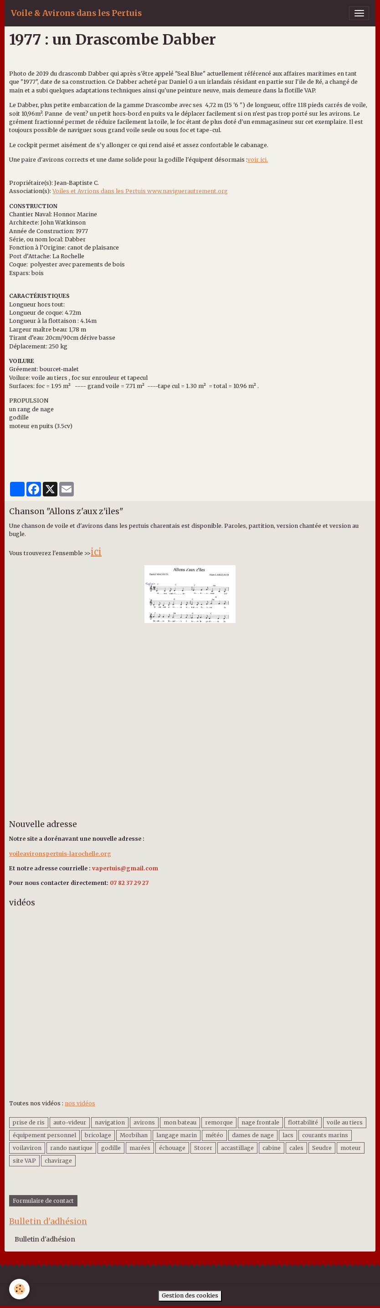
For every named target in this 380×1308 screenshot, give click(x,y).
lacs (287, 1135)
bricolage (98, 1135)
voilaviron (27, 1147)
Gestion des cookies (190, 1295)
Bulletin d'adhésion (45, 1239)
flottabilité (303, 1122)
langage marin (176, 1135)
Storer (203, 1147)
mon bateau (180, 1122)
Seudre (322, 1147)
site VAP (24, 1160)
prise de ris (29, 1122)
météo (214, 1135)
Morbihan (134, 1135)
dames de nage (253, 1135)
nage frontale (260, 1122)
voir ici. (257, 159)
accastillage (237, 1147)
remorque (219, 1122)
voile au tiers (345, 1122)
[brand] (76, 13)
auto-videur (69, 1122)
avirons (144, 1122)
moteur (350, 1147)
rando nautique (71, 1147)
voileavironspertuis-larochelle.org (60, 853)
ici (96, 551)
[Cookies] (19, 1289)
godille (111, 1147)
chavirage (58, 1160)
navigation (110, 1122)
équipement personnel (44, 1135)
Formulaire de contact (43, 1200)
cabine (271, 1147)
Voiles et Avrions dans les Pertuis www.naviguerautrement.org (140, 191)
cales (296, 1147)
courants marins (325, 1135)
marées (139, 1147)
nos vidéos (80, 1103)
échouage (172, 1147)
